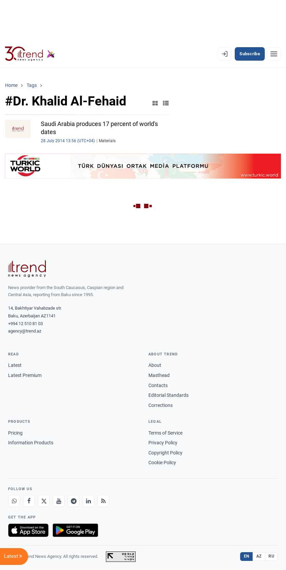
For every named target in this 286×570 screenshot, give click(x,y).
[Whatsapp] (14, 501)
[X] (44, 501)
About (154, 365)
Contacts (158, 385)
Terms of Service (165, 433)
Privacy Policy (162, 442)
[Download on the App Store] (28, 530)
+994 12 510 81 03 (25, 323)
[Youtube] (59, 501)
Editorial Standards (168, 395)
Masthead (159, 375)
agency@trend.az (24, 331)
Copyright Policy (165, 452)
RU (271, 556)
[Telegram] (73, 501)
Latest (15, 365)
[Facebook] (29, 501)
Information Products (30, 442)
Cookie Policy (162, 462)
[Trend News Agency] (27, 268)
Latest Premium (24, 375)
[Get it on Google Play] (75, 530)
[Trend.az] (30, 53)
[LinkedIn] (88, 501)
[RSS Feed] (103, 501)
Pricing (15, 433)
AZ (259, 556)
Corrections (160, 405)
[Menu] (274, 54)
